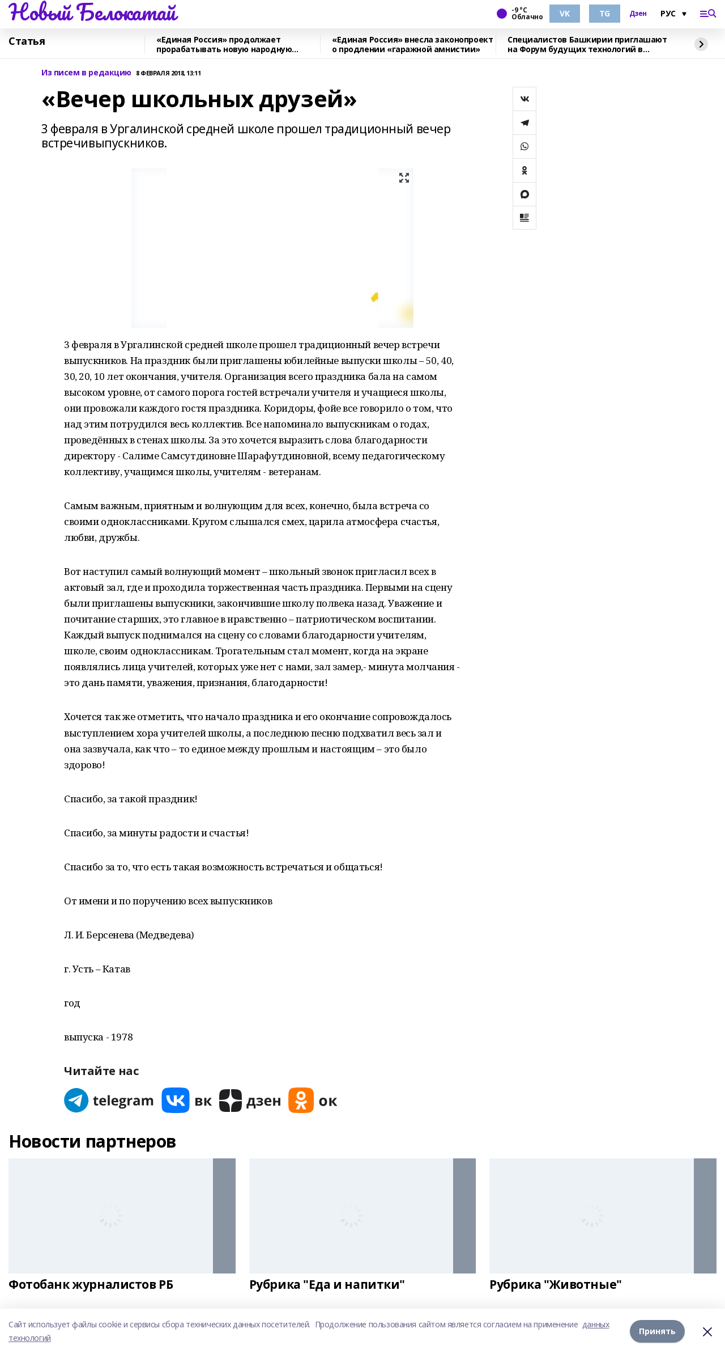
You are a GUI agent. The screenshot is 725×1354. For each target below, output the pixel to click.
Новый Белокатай (92, 12)
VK (564, 13)
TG (604, 13)
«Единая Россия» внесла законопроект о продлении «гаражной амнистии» (412, 44)
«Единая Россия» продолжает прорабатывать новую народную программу (224, 44)
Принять (657, 1331)
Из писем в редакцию (86, 73)
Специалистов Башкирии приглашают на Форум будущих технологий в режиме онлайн (587, 44)
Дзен (638, 13)
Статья (26, 41)
